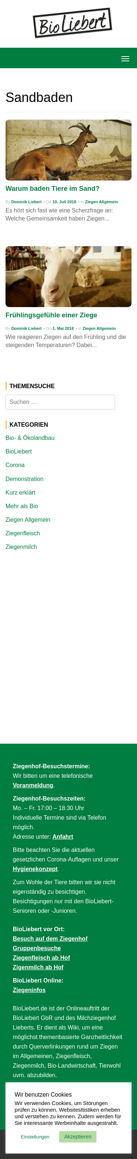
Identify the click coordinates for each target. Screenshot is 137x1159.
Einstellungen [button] (35, 1137)
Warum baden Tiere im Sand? (52, 188)
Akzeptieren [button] (77, 1137)
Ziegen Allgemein (101, 202)
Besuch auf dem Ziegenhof (50, 939)
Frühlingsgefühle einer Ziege (51, 315)
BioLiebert (18, 451)
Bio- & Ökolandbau (29, 438)
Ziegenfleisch (22, 533)
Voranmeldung (33, 785)
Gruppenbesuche (37, 948)
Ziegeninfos (29, 990)
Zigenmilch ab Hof (38, 967)
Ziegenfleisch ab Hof (41, 958)
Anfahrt (63, 837)
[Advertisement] (68, 629)
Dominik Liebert (26, 202)
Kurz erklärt (20, 492)
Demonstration (24, 479)
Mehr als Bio (21, 506)
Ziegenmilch (21, 547)
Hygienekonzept (35, 869)
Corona (14, 465)
